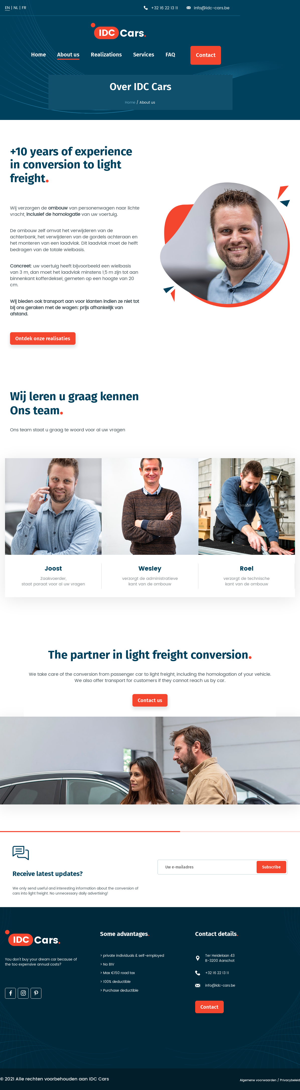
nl (16, 8)
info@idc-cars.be (220, 985)
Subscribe (270, 867)
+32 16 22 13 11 (217, 973)
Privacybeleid (290, 1080)
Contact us (150, 700)
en (7, 8)
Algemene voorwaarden (258, 1080)
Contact (209, 1007)
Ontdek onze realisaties (42, 338)
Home (130, 102)
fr (24, 8)
